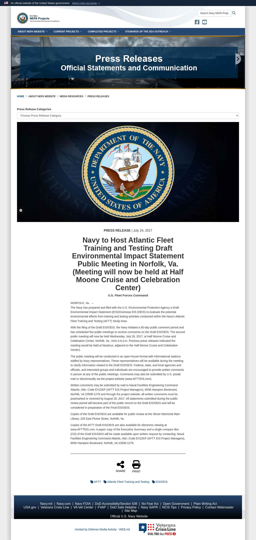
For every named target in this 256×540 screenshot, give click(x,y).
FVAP (102, 507)
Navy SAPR (149, 507)
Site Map (130, 510)
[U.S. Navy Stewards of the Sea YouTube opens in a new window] (204, 23)
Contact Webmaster (219, 507)
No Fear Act (150, 503)
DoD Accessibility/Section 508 (116, 503)
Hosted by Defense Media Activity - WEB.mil (102, 529)
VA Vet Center (83, 507)
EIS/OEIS (159, 481)
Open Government (176, 503)
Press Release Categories (34, 109)
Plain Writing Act (205, 503)
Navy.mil (46, 503)
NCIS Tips (169, 507)
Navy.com (64, 503)
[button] (86, 3)
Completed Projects (103, 31)
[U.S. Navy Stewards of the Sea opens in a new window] (197, 23)
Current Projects (68, 31)
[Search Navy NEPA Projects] (214, 13)
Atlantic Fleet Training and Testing (125, 481)
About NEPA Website (33, 31)
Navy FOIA (82, 503)
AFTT (94, 481)
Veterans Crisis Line (55, 507)
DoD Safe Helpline (123, 507)
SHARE (120, 466)
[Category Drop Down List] (128, 115)
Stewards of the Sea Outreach (148, 31)
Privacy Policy (191, 507)
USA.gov (30, 507)
